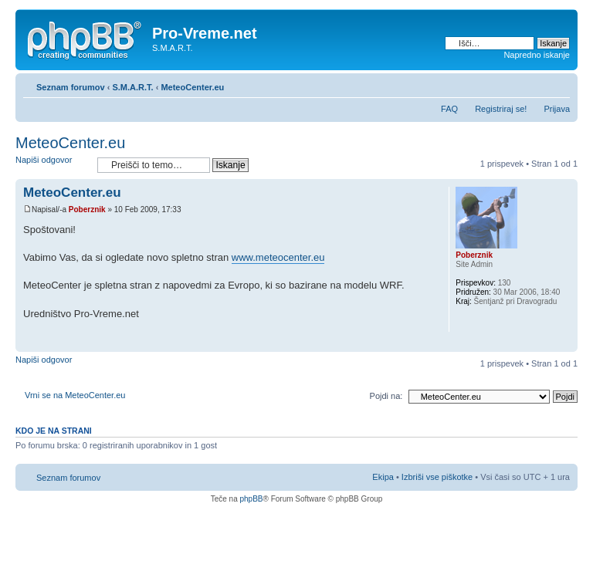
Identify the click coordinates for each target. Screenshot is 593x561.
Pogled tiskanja (535, 84)
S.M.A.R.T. (132, 87)
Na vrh (565, 344)
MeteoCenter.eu (192, 87)
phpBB (251, 499)
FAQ (449, 108)
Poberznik (87, 209)
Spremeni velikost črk (558, 84)
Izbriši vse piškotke (438, 477)
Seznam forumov (70, 87)
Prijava (557, 108)
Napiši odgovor (52, 164)
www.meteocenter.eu (278, 257)
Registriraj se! (501, 108)
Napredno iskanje (536, 54)
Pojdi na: (386, 395)
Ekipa (383, 477)
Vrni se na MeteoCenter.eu (75, 395)
